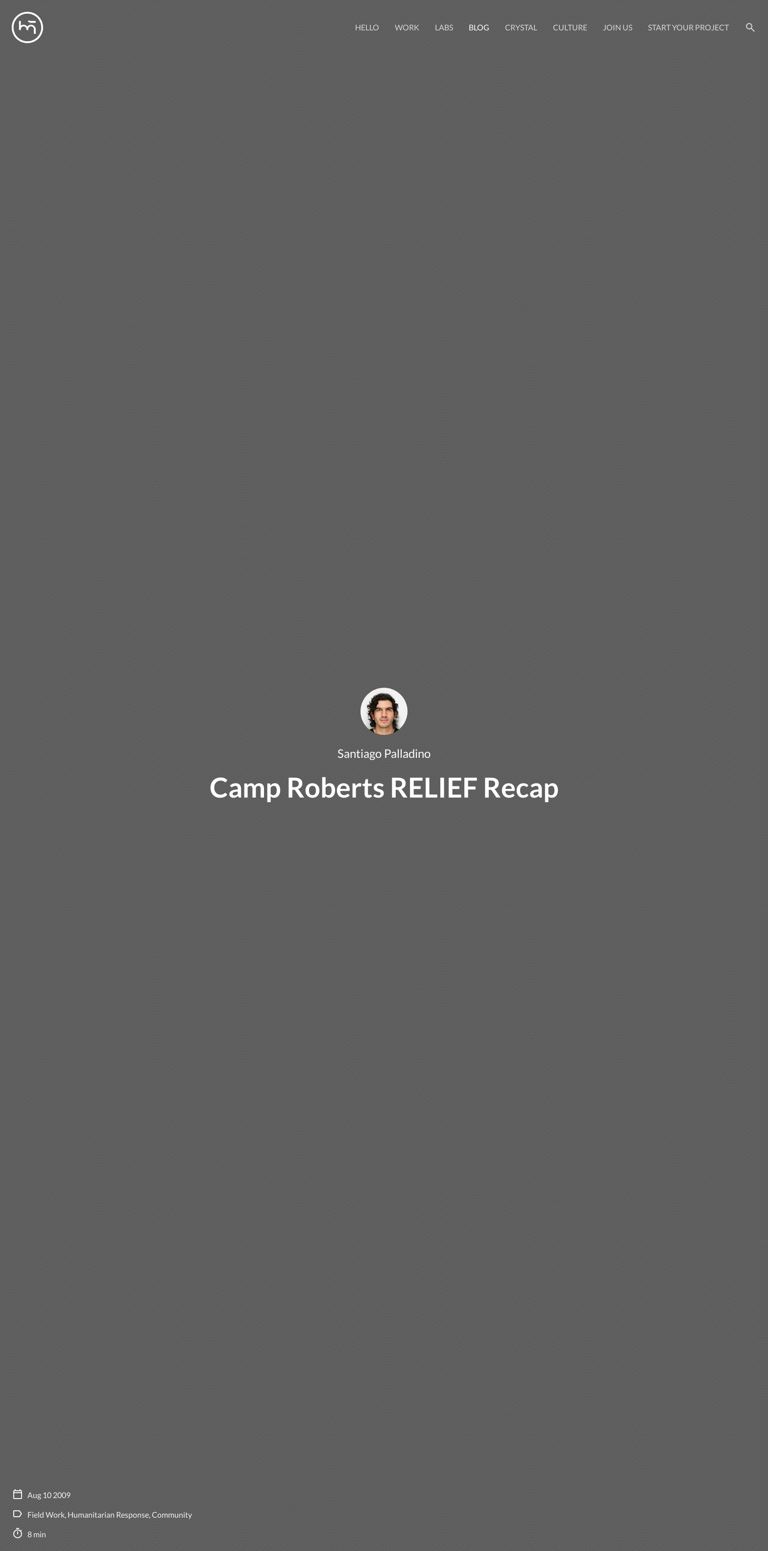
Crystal (521, 27)
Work (407, 27)
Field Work (46, 1514)
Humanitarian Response (108, 1514)
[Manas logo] (27, 27)
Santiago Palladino (384, 753)
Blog (479, 27)
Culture (570, 27)
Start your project (688, 27)
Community (172, 1514)
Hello (367, 27)
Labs (444, 27)
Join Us (617, 27)
